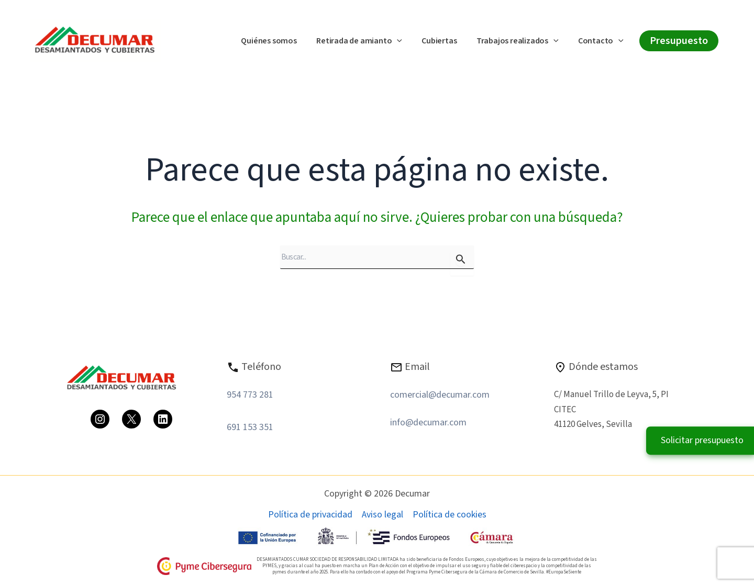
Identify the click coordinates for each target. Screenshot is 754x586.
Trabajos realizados (522, 41)
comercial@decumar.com (440, 394)
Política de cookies (449, 514)
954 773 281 (250, 394)
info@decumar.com (428, 422)
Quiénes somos (281, 41)
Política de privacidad (310, 514)
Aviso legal (382, 514)
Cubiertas (446, 41)
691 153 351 (250, 427)
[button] (407, 41)
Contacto (602, 41)
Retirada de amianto (369, 41)
